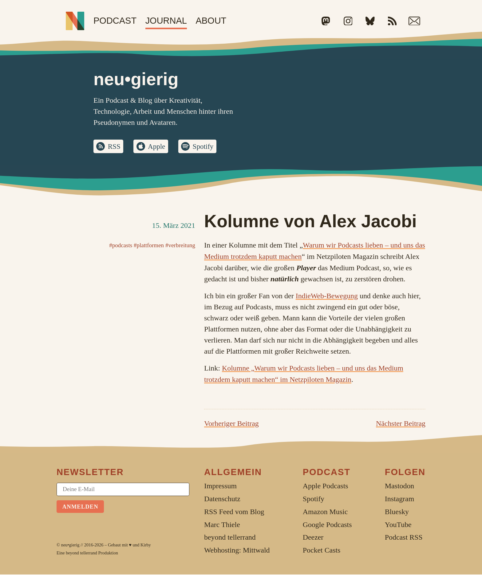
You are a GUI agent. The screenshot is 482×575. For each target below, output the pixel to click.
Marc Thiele (222, 525)
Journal (166, 21)
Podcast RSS (404, 538)
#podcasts (120, 246)
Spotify (205, 147)
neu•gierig (70, 545)
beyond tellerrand (81, 553)
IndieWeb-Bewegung (327, 296)
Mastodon (399, 486)
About (211, 21)
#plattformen (149, 246)
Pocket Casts (322, 551)
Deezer (313, 538)
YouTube (398, 525)
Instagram (399, 499)
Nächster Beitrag (400, 424)
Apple (158, 147)
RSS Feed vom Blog (234, 512)
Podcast (114, 21)
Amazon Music (325, 512)
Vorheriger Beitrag (231, 424)
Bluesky (397, 512)
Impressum (220, 486)
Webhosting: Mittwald (237, 551)
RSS (114, 147)
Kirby (145, 545)
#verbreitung (180, 246)
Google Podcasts (327, 525)
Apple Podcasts (325, 486)
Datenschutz (222, 499)
